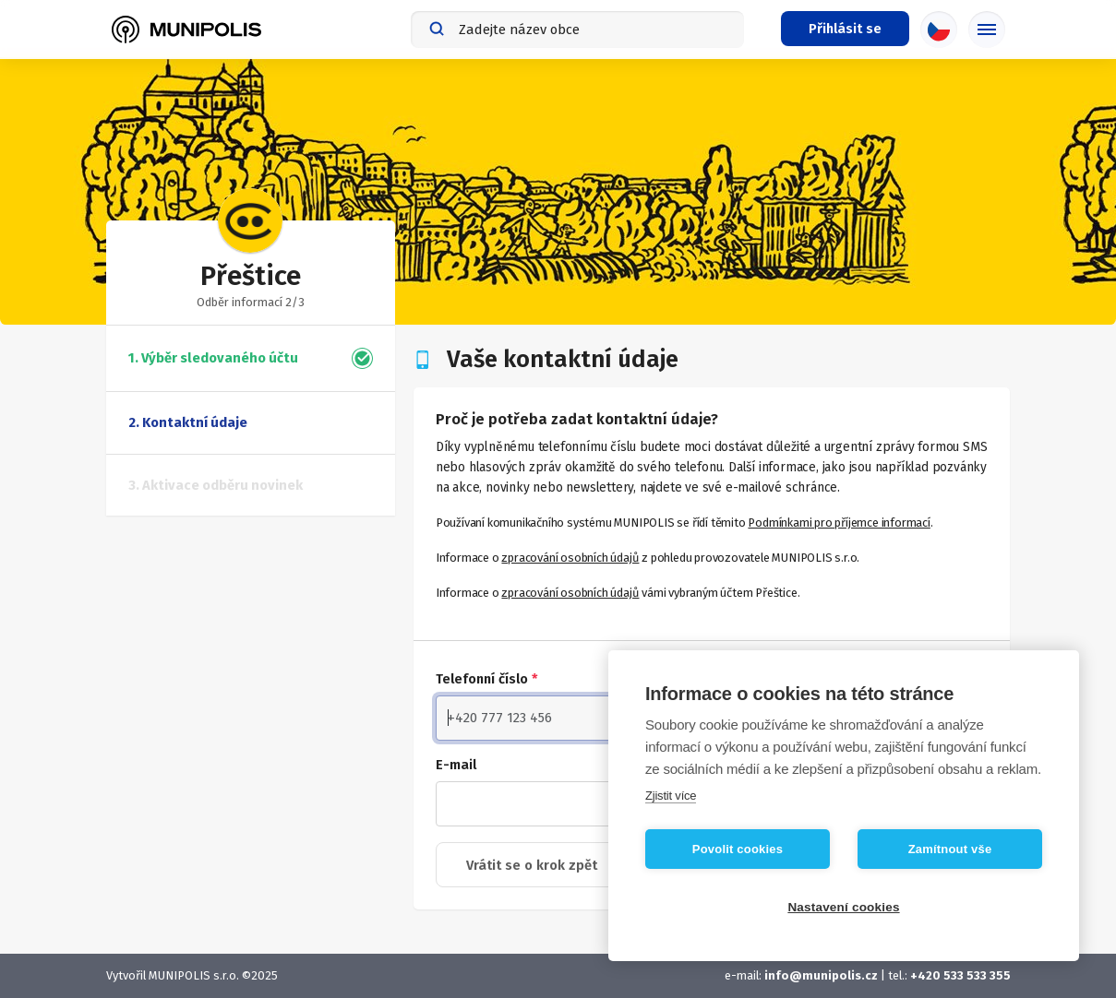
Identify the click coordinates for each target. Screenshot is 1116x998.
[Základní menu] (986, 29)
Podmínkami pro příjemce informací (839, 522)
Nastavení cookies (843, 907)
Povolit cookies (737, 849)
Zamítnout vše (950, 849)
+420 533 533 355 (960, 975)
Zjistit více (670, 795)
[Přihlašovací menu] (845, 28)
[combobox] (577, 29)
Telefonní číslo (487, 679)
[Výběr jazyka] (938, 29)
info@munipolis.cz (821, 975)
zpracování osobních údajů (570, 557)
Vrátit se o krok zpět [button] (531, 865)
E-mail (456, 764)
